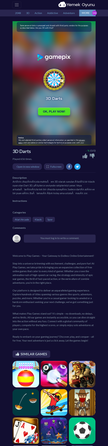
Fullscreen (55, 166)
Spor (50, 219)
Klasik (38, 219)
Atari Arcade (22, 219)
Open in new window (28, 166)
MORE (85, 12)
